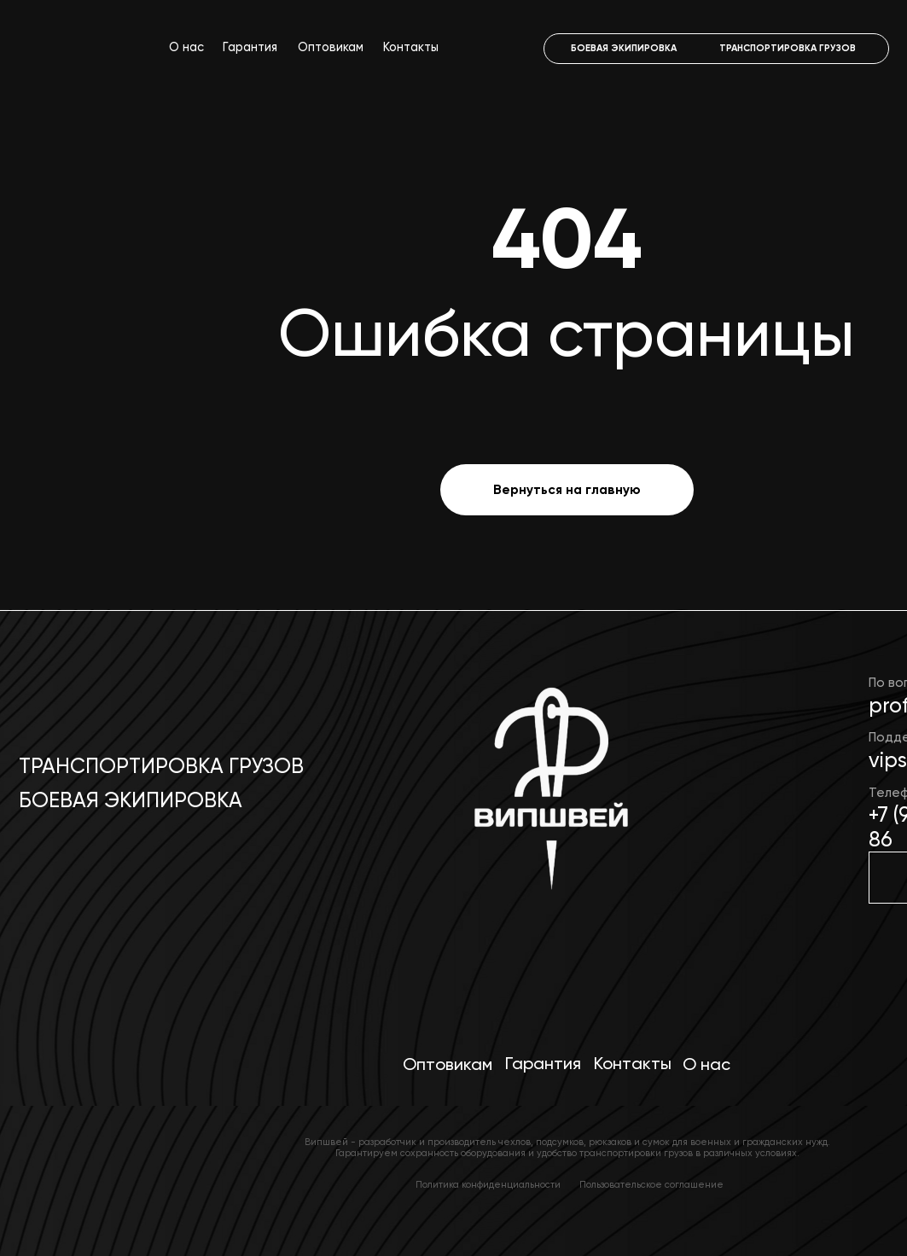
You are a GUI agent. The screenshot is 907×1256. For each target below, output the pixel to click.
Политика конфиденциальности (488, 1184)
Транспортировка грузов (161, 765)
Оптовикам (330, 47)
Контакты (411, 47)
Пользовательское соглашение (651, 1184)
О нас (186, 47)
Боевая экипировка (130, 800)
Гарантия (250, 47)
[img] (548, 799)
